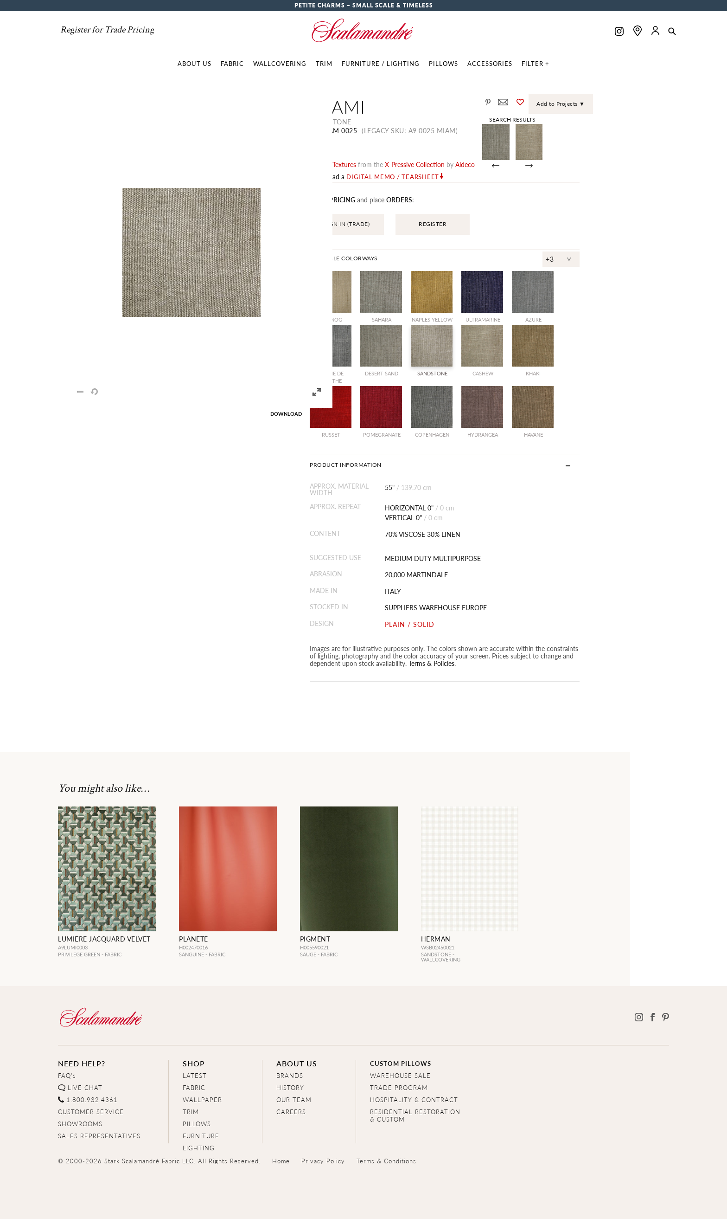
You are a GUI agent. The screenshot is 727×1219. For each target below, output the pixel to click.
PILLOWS (197, 1123)
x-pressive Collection (462, 164)
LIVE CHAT (85, 1087)
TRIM (191, 1111)
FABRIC (194, 1087)
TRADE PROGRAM (399, 1087)
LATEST (195, 1075)
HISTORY (290, 1087)
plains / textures (380, 164)
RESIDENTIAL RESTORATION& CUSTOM (415, 1115)
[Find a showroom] (637, 30)
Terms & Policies (413, 663)
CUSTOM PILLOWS (400, 1063)
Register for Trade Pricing (107, 30)
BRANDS (289, 1075)
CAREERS (291, 1111)
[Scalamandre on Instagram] (619, 32)
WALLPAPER (202, 1099)
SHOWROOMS (80, 1123)
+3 (639, 259)
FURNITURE (201, 1135)
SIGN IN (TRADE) (395, 224)
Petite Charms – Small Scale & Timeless (363, 5)
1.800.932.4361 (92, 1099)
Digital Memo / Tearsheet (440, 177)
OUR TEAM (294, 1099)
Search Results (596, 119)
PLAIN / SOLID (467, 624)
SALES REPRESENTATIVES (99, 1135)
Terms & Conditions (386, 1160)
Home (281, 1160)
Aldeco (513, 164)
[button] (672, 32)
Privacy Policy (323, 1160)
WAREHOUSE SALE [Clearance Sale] (400, 1075)
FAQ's (67, 1075)
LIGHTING (199, 1147)
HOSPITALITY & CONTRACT (414, 1099)
